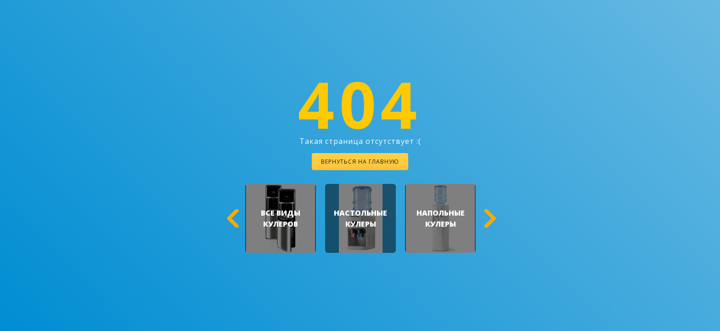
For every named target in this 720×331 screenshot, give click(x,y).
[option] (281, 218)
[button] (231, 218)
